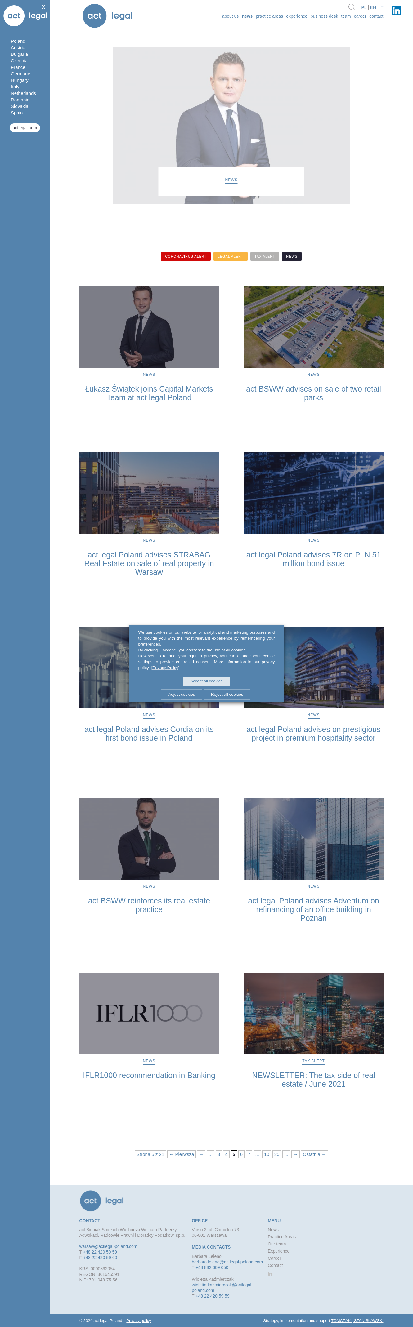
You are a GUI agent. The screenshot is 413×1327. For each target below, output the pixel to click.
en (373, 7)
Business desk (324, 16)
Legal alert (230, 256)
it (381, 7)
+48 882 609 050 (211, 1267)
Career (360, 16)
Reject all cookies (228, 694)
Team (346, 16)
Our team (277, 1243)
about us (230, 16)
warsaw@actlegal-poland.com (108, 1246)
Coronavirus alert (183, 256)
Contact (376, 16)
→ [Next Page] (295, 1153)
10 (266, 1153)
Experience (297, 16)
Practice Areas (269, 16)
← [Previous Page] (201, 1153)
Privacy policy (138, 1320)
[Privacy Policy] (165, 668)
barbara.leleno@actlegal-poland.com (227, 1261)
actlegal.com (25, 127)
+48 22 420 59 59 (100, 1251)
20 (277, 1153)
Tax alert (265, 256)
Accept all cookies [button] (206, 681)
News (247, 16)
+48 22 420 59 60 (100, 1257)
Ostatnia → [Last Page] (314, 1153)
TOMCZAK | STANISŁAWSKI (357, 1320)
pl (363, 7)
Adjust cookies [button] (181, 694)
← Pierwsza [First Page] (181, 1153)
